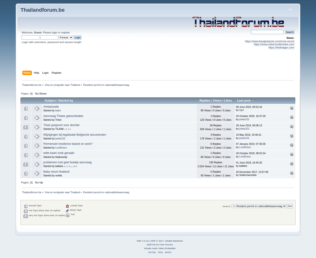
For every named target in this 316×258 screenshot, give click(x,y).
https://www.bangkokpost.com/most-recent (269, 41)
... (72, 166)
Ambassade (51, 106)
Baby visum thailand (56, 171)
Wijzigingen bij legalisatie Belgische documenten (74, 134)
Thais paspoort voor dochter (61, 125)
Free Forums (166, 244)
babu (58, 110)
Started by (65, 100)
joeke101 (244, 119)
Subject (50, 100)
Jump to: (226, 206)
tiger (241, 110)
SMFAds (151, 244)
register (65, 32)
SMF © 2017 (157, 241)
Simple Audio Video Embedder (160, 248)
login (54, 32)
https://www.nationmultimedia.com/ (274, 44)
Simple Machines (174, 241)
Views (217, 100)
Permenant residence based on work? (68, 143)
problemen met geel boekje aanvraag (67, 162)
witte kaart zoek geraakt (58, 153)
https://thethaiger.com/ (281, 47)
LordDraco (61, 147)
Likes (228, 100)
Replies (204, 100)
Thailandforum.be (42, 10)
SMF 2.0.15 (143, 241)
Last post (245, 100)
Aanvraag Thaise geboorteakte (63, 116)
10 (74, 166)
